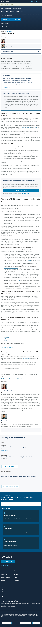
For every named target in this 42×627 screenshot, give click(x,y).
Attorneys (4, 574)
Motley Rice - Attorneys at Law (6, 1)
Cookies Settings (6, 624)
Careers (16, 580)
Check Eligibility (5, 23)
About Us (16, 571)
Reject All (36, 624)
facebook (2, 592)
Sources (21, 430)
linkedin (2, 590)
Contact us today (21, 190)
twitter (2, 594)
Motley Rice (9, 557)
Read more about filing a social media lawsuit (11, 379)
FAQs (15, 577)
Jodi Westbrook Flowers (8, 391)
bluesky (2, 596)
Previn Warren (5, 421)
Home (3, 580)
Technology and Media (6, 8)
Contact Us (8, 561)
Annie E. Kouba (4, 450)
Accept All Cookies (26, 624)
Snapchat (28, 127)
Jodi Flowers (9, 31)
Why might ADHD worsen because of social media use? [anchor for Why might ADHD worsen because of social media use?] (16, 80)
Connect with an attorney (11, 19)
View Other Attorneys (21, 51)
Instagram (24, 127)
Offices (16, 574)
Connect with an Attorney (21, 504)
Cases (3, 571)
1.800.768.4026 (34, 1)
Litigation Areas (5, 577)
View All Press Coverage (10, 486)
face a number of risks (26, 330)
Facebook (35, 127)
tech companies (26, 358)
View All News (9, 467)
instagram (2, 587)
